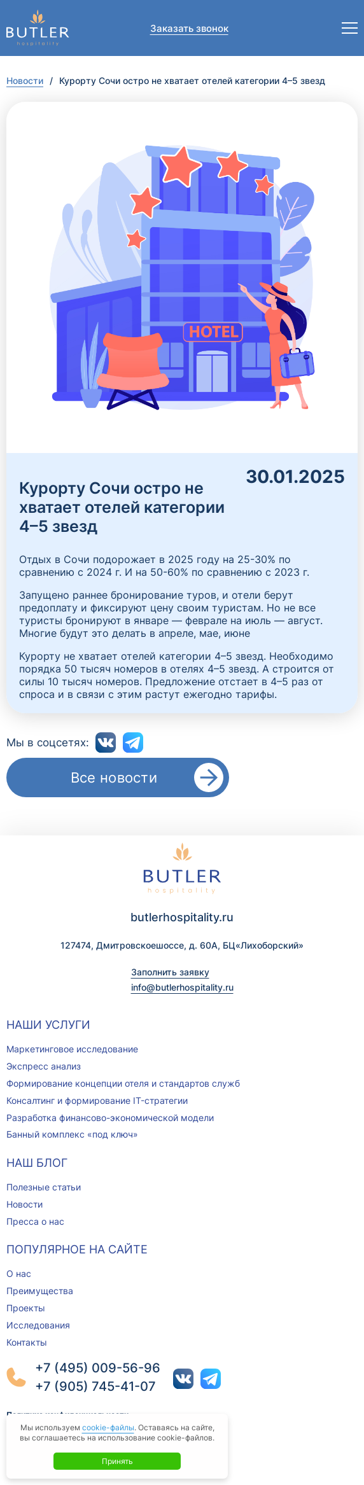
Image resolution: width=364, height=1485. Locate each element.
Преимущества (39, 1290)
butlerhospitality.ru (182, 917)
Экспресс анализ (43, 1066)
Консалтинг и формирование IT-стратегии (97, 1100)
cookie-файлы (108, 1427)
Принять (117, 1461)
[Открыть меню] (350, 28)
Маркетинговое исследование (72, 1048)
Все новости (114, 777)
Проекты (25, 1307)
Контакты (26, 1342)
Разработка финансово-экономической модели (110, 1117)
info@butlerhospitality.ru (182, 987)
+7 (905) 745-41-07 (95, 1386)
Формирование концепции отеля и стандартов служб (123, 1083)
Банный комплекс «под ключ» (72, 1134)
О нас (18, 1273)
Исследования (38, 1325)
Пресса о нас (35, 1221)
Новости (24, 80)
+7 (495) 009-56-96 (97, 1368)
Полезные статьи (43, 1187)
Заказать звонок (189, 28)
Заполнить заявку (170, 971)
